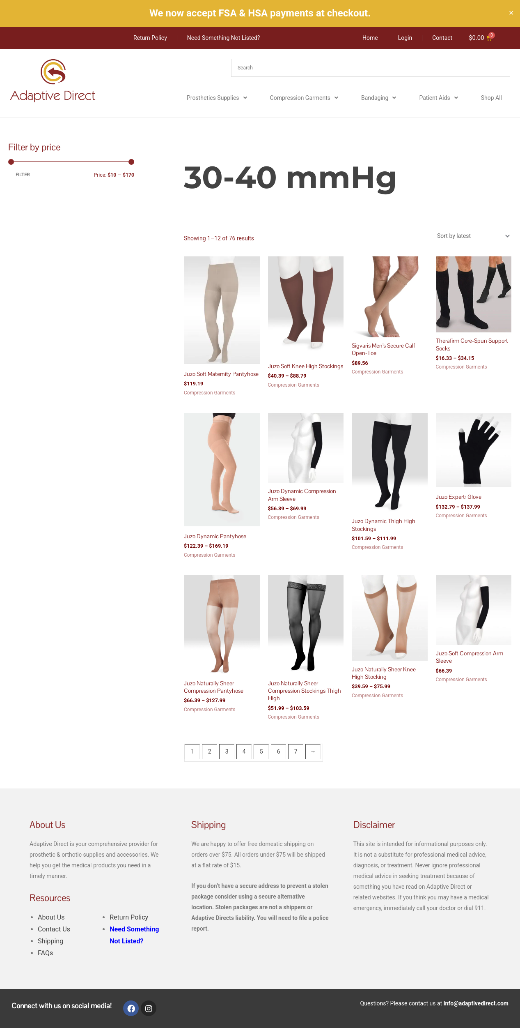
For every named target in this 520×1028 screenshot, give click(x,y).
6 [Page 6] (278, 751)
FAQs (45, 953)
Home (191, 146)
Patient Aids (438, 98)
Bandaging (378, 98)
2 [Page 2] (209, 751)
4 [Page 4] (244, 751)
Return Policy (129, 917)
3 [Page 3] (227, 751)
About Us (51, 917)
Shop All (491, 98)
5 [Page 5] (261, 751)
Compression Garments (304, 98)
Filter (23, 175)
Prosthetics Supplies (217, 98)
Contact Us (54, 929)
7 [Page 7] (296, 751)
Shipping (50, 941)
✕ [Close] (511, 13)
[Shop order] (472, 236)
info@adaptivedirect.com (476, 1003)
